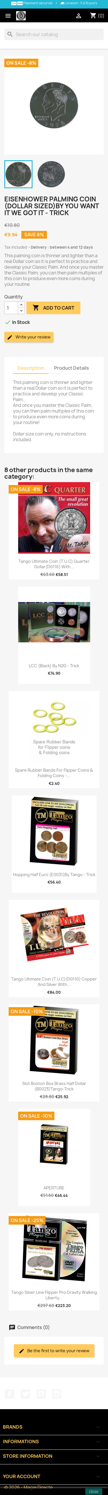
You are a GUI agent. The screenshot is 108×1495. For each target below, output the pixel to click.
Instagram (56, 1394)
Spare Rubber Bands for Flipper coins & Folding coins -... (54, 773)
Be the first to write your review (54, 1351)
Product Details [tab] (71, 368)
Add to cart (53, 308)
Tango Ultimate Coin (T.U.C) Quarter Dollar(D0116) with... (54, 564)
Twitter (25, 1394)
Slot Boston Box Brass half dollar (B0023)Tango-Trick (54, 1086)
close (93, 1491)
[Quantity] (11, 308)
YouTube (41, 1394)
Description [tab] (31, 368)
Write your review (28, 337)
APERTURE (54, 1188)
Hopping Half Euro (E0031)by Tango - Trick (54, 874)
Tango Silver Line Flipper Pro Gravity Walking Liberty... (54, 1295)
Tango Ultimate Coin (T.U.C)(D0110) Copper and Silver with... (54, 981)
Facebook (9, 1394)
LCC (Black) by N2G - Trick (54, 665)
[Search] (54, 34)
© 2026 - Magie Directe (28, 1487)
